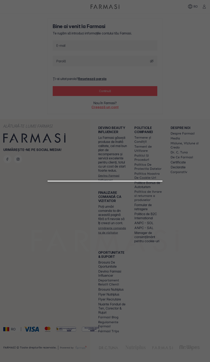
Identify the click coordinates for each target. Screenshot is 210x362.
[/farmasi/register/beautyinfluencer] (105, 235)
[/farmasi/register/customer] (105, 244)
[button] (105, 233)
